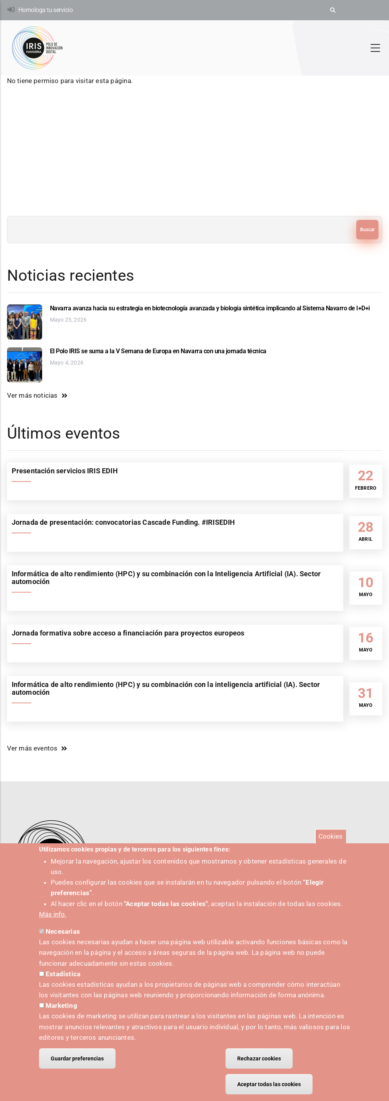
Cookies (330, 843)
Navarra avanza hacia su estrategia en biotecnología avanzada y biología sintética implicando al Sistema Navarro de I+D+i (210, 308)
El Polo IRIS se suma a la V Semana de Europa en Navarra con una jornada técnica (158, 351)
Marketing (61, 1012)
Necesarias (63, 938)
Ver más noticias (32, 395)
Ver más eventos (32, 748)
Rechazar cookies (259, 1065)
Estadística (63, 980)
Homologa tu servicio (45, 10)
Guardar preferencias (77, 1065)
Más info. (52, 921)
